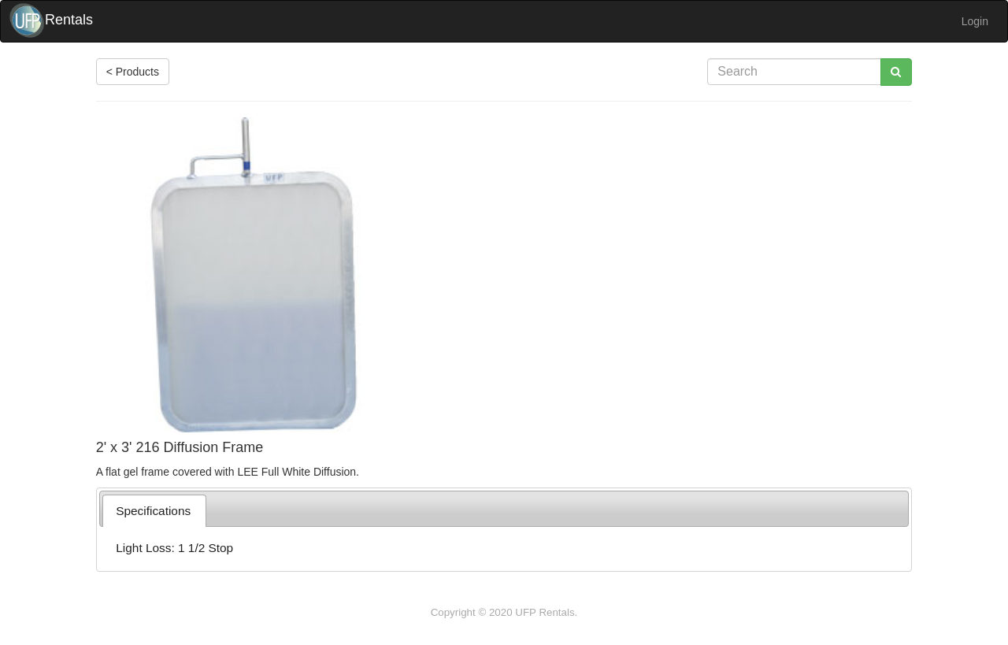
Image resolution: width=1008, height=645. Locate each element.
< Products (132, 71)
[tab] (154, 511)
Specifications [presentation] (153, 510)
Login (975, 21)
